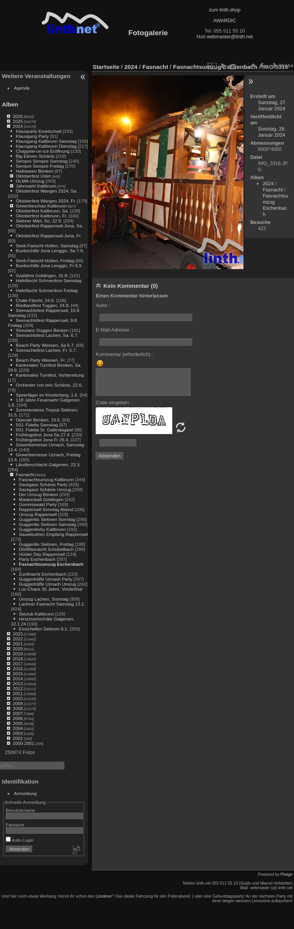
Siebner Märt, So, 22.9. (39, 220)
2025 (18, 121)
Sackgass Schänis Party (43, 484)
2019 (18, 653)
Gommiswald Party (38, 504)
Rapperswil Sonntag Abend (46, 509)
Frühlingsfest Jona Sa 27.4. (43, 434)
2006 (18, 718)
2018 (18, 658)
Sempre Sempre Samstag (41, 160)
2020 (18, 648)
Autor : (103, 305)
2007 (18, 713)
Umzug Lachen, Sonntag (44, 598)
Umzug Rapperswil (38, 514)
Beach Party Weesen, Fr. (41, 360)
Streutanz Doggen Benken (42, 330)
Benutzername (20, 810)
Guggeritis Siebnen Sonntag (47, 519)
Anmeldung (25, 793)
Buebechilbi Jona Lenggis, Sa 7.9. (50, 250)
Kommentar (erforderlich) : (124, 354)
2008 (18, 708)
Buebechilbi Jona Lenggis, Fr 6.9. (49, 265)
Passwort (15, 824)
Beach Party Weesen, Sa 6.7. (45, 345)
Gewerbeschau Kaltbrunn (41, 205)
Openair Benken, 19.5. (38, 419)
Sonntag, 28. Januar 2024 (272, 132)
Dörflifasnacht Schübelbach (46, 549)
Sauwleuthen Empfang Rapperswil (53, 534)
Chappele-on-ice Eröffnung (42, 151)
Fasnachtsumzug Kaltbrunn (46, 479)
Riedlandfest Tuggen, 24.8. (43, 305)
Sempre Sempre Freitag (40, 165)
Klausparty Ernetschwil (38, 131)
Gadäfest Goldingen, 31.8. (42, 275)
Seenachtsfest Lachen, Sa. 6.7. (47, 335)
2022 (18, 638)
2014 (18, 678)
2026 (18, 116)
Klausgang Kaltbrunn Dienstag (46, 146)
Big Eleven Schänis (35, 155)
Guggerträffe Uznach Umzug (47, 583)
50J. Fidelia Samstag (37, 424)
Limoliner (104, 896)
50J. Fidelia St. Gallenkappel (44, 429)
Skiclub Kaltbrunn (36, 613)
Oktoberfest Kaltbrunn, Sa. (42, 210)
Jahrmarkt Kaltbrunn (36, 185)
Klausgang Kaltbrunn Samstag (46, 141)
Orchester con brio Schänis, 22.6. (49, 384)
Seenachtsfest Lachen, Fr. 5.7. (46, 350)
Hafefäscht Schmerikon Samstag (48, 280)
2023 (18, 633)
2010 (18, 698)
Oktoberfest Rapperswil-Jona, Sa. (49, 225)
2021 (18, 643)
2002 (18, 738)
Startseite (106, 67)
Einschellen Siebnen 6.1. (44, 628)
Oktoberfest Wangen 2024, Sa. (46, 190)
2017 (18, 663)
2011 (18, 693)
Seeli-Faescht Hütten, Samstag (47, 245)
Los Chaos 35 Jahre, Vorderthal (50, 588)
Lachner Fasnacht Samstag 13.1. (52, 603)
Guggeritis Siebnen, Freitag (46, 544)
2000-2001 (23, 743)
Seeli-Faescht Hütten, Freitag (45, 260)
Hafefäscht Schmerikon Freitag (47, 290)
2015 (18, 673)
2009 (18, 703)
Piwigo (286, 874)
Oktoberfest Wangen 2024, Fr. (46, 200)
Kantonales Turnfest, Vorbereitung (50, 374)
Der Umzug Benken (38, 494)
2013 (18, 683)
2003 (18, 733)
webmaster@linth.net (230, 36)
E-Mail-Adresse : (114, 330)
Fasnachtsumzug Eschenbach (51, 564)
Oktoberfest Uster (33, 175)
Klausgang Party (32, 136)
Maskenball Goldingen (41, 499)
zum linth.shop (225, 10)
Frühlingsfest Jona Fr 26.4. (42, 439)
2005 (18, 723)
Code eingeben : (114, 402)
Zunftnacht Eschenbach (42, 573)
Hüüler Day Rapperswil (42, 554)
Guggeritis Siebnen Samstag (47, 524)
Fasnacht (25, 474)
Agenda (22, 87)
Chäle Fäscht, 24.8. (35, 300)
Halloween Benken (34, 170)
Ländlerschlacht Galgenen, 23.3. (48, 464)
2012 (18, 688)
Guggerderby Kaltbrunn (42, 529)
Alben (10, 104)
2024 (18, 126)
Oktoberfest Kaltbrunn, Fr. (41, 215)
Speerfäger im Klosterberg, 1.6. (47, 394)
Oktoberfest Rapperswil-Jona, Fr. (49, 235)
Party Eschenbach (37, 559)
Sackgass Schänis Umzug (45, 489)
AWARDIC (224, 20)
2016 (18, 668)
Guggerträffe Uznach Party (45, 578)
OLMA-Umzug (30, 180)
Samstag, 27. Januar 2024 (272, 105)
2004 (18, 728)
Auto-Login (20, 840)
